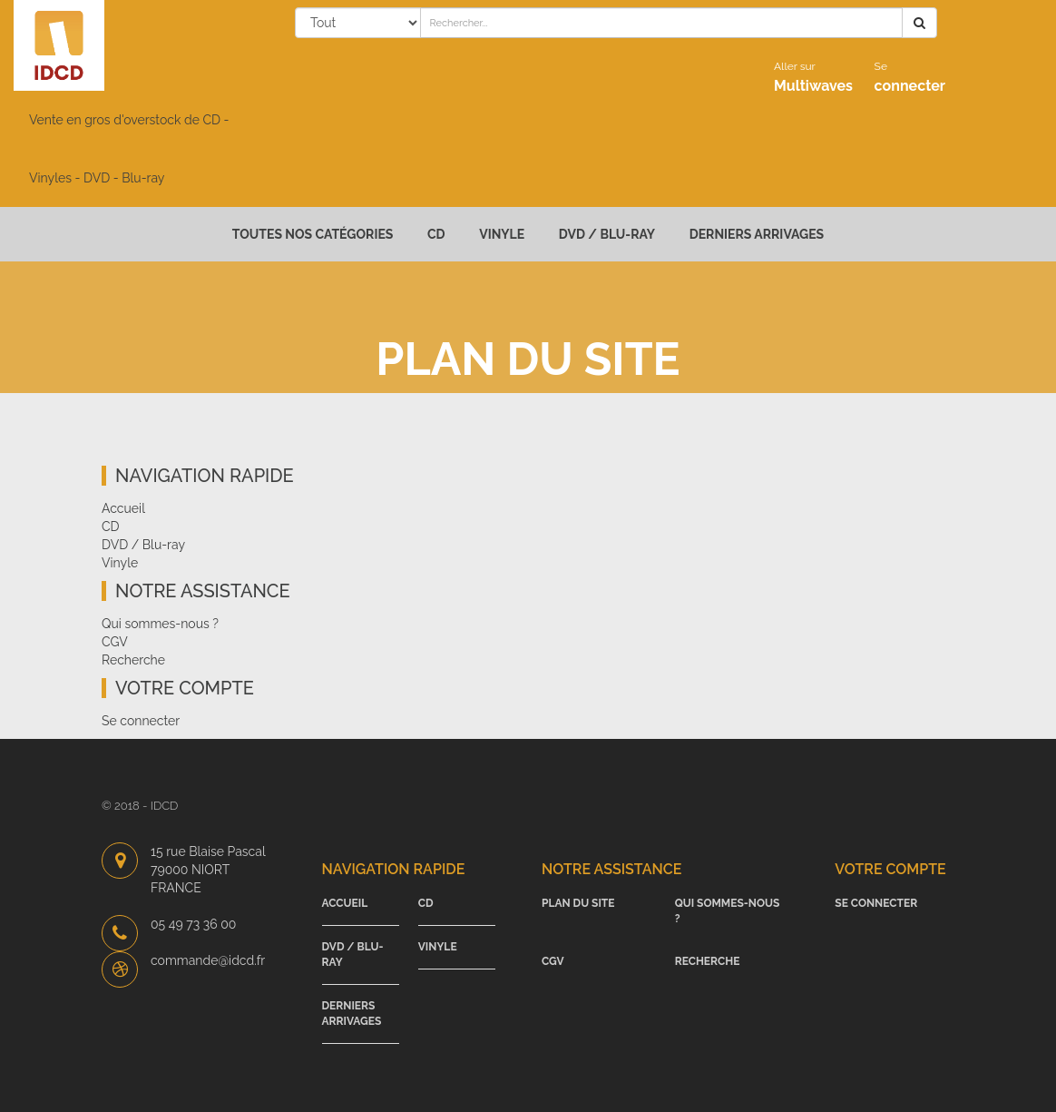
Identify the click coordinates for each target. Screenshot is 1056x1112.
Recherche (133, 660)
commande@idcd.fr (208, 960)
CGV (115, 642)
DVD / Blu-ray (607, 234)
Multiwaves (813, 77)
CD (436, 234)
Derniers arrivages (757, 234)
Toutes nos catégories (313, 234)
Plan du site (578, 903)
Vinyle (501, 234)
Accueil (123, 508)
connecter (910, 77)
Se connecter (141, 720)
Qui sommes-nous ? (160, 623)
